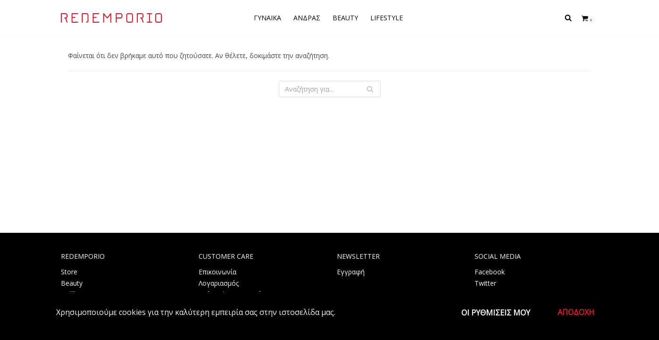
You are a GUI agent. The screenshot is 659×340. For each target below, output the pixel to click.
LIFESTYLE (386, 17)
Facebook (490, 271)
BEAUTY (345, 17)
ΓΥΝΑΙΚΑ (267, 17)
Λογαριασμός (219, 283)
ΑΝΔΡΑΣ (306, 17)
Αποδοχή (576, 312)
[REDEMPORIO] (111, 18)
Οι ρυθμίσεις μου (495, 312)
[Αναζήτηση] (568, 17)
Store (69, 271)
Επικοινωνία (217, 271)
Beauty (72, 283)
